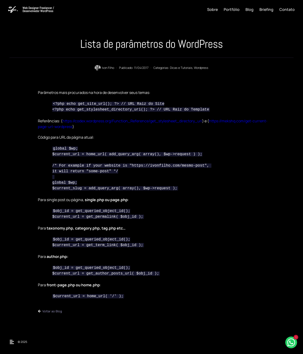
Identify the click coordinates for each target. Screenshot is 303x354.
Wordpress (201, 68)
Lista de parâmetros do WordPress (151, 44)
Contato (287, 9)
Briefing (266, 9)
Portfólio (232, 9)
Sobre (212, 9)
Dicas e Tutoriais (181, 68)
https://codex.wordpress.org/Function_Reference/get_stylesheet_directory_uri (132, 121)
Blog (249, 9)
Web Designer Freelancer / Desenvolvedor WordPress (38, 9)
